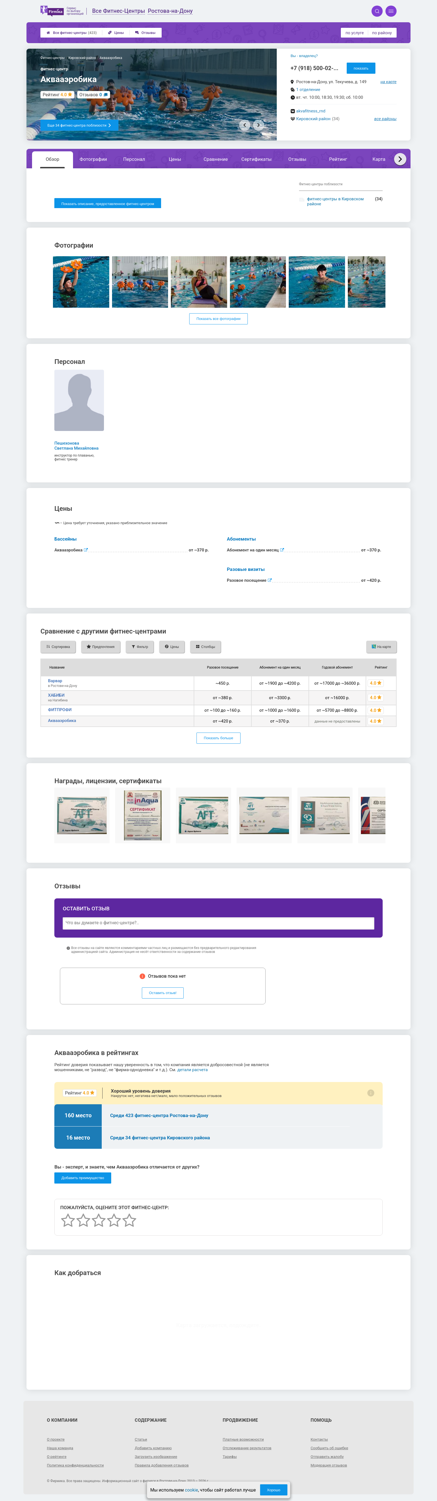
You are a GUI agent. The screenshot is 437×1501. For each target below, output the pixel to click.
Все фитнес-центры (72, 33)
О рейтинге (57, 1457)
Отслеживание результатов (248, 1449)
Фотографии (93, 159)
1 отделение (308, 89)
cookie (191, 1490)
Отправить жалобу (327, 1457)
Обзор (52, 159)
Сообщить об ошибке (329, 1449)
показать (361, 68)
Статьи (141, 1440)
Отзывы (145, 33)
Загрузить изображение (157, 1457)
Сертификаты (256, 159)
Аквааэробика (62, 721)
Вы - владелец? (304, 56)
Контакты (319, 1440)
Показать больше (218, 739)
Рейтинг (338, 159)
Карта (378, 159)
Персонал (134, 159)
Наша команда (60, 1449)
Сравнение (216, 159)
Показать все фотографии (218, 320)
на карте (388, 81)
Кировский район (313, 118)
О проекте (56, 1440)
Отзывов (90, 94)
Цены (116, 33)
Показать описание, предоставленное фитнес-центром (107, 204)
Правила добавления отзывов (163, 1466)
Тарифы (230, 1457)
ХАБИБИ (56, 696)
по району (382, 32)
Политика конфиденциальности (76, 1466)
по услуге (355, 32)
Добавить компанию (154, 1449)
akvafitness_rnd (311, 111)
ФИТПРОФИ (60, 710)
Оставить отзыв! (163, 994)
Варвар (55, 681)
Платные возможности (244, 1440)
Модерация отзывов (329, 1466)
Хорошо (273, 1490)
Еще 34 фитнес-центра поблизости (79, 125)
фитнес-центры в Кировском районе (335, 201)
